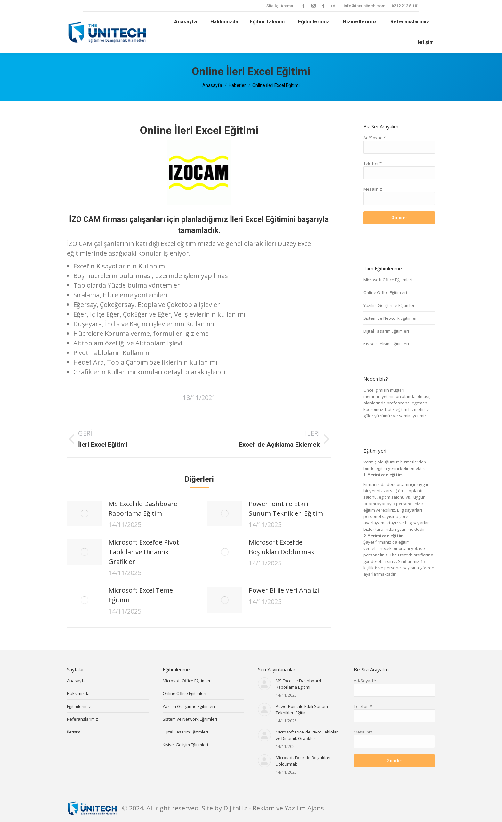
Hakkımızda (78, 693)
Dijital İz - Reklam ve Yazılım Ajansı (274, 808)
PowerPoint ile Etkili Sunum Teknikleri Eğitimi (287, 508)
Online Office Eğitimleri (385, 292)
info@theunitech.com (364, 6)
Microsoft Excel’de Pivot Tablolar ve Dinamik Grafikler (144, 552)
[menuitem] (184, 21)
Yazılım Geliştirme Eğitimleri (389, 305)
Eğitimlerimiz (79, 706)
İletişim (73, 732)
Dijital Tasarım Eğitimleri (386, 331)
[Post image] (84, 513)
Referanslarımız (82, 719)
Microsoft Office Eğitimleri (387, 280)
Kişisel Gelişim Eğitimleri (386, 344)
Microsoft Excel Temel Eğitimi (141, 595)
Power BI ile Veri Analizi (284, 590)
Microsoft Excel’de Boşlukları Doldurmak (281, 547)
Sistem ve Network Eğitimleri (390, 318)
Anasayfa (76, 680)
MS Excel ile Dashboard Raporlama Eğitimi (143, 508)
